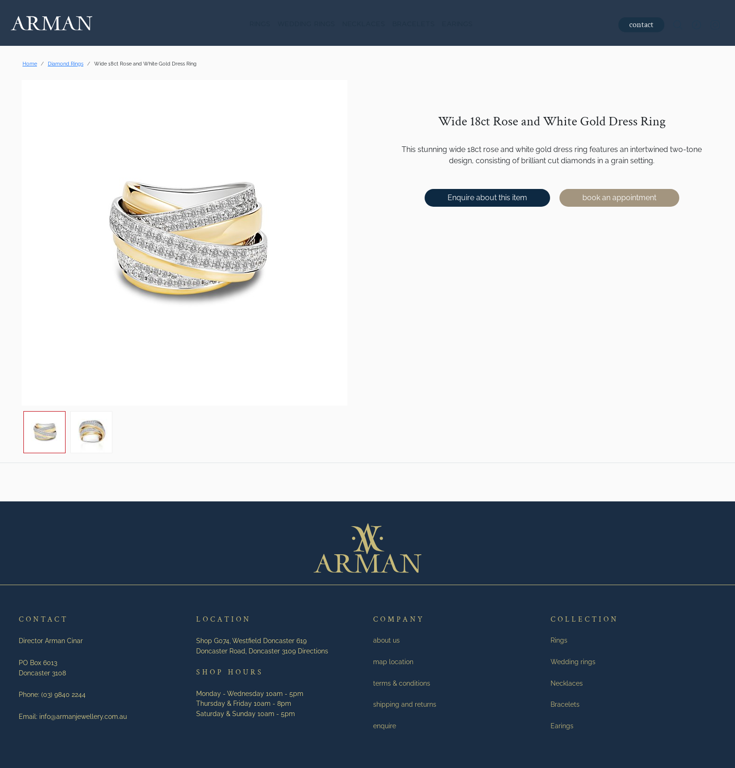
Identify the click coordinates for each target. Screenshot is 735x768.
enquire (384, 726)
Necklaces (363, 24)
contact (641, 24)
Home (29, 63)
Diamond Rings (65, 63)
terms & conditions (401, 683)
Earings (457, 24)
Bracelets (413, 24)
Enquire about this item (487, 197)
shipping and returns (404, 704)
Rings (260, 24)
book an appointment (619, 197)
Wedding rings (306, 24)
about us (386, 640)
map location (393, 662)
